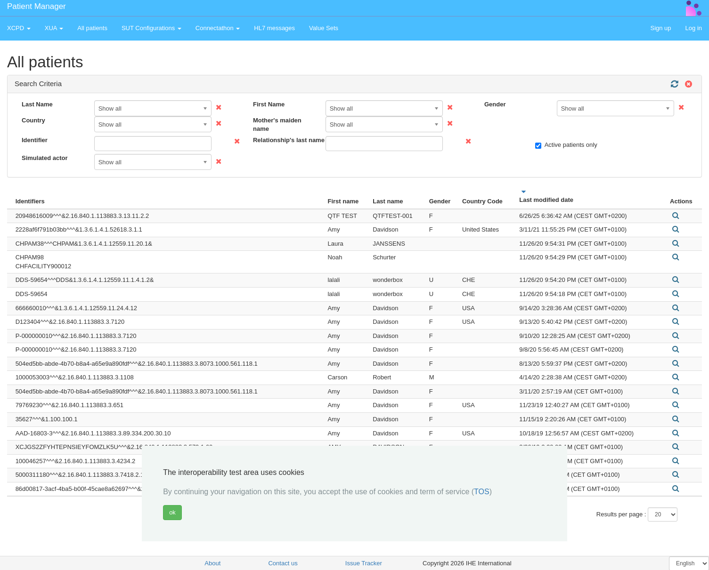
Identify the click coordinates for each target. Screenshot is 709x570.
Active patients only (566, 145)
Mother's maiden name (277, 125)
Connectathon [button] (218, 28)
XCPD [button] (19, 28)
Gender (495, 104)
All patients (92, 28)
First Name (269, 104)
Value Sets (323, 28)
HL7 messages (274, 28)
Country (33, 120)
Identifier (35, 140)
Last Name (37, 104)
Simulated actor (45, 157)
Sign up (660, 28)
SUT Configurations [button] (151, 28)
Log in (693, 28)
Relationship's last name (285, 140)
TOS (481, 492)
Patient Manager (36, 6)
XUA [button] (54, 28)
